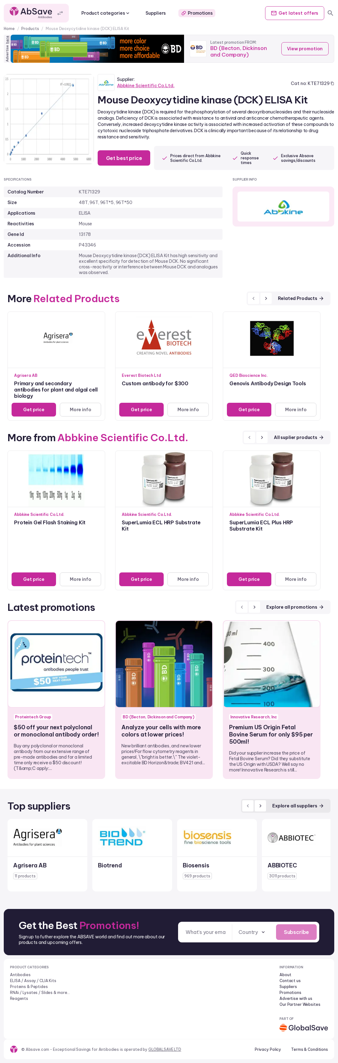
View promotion (303, 49)
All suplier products (299, 437)
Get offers (292, 13)
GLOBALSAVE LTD (164, 1049)
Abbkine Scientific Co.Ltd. (145, 85)
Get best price (126, 158)
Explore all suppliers (298, 806)
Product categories (106, 13)
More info (79, 409)
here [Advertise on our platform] (7, 40)
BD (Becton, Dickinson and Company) (240, 51)
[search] (330, 13)
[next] (266, 298)
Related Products (301, 298)
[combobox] (248, 932)
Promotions (197, 13)
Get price (33, 409)
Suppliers (156, 13)
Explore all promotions (295, 607)
